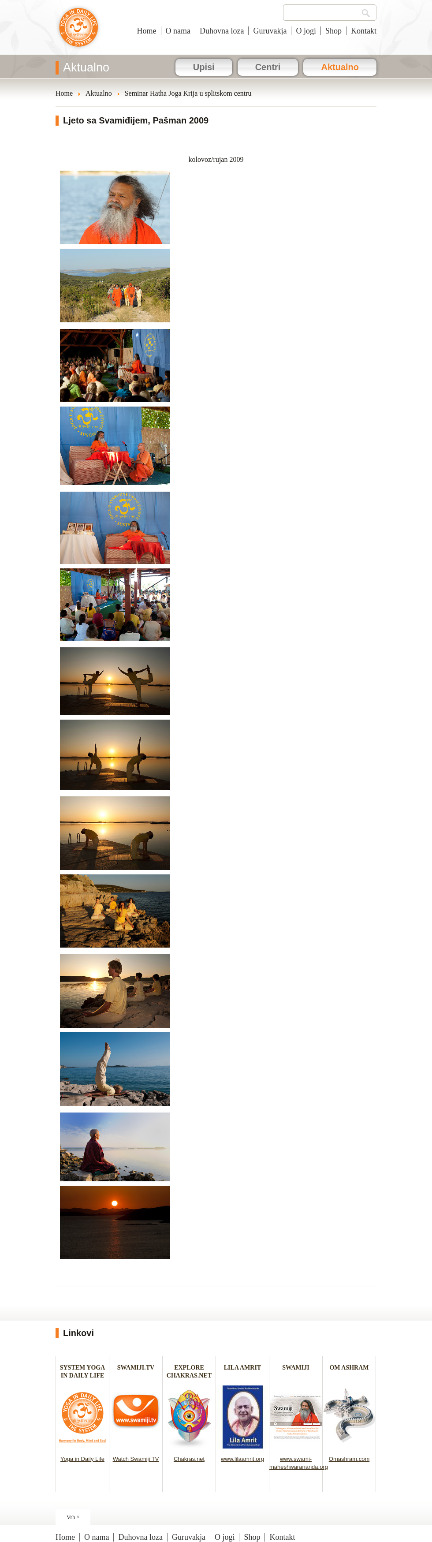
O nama (178, 30)
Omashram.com (349, 1459)
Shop (333, 30)
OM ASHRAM (349, 1367)
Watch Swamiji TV (136, 1459)
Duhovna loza (222, 30)
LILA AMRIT (242, 1367)
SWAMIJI (295, 1367)
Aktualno (340, 67)
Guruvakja (270, 30)
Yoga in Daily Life (82, 1459)
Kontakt (363, 30)
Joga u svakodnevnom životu (79, 32)
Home (146, 30)
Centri (268, 67)
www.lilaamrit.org (242, 1459)
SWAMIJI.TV (135, 1367)
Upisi (204, 67)
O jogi (306, 30)
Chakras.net (189, 1459)
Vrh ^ (73, 1517)
